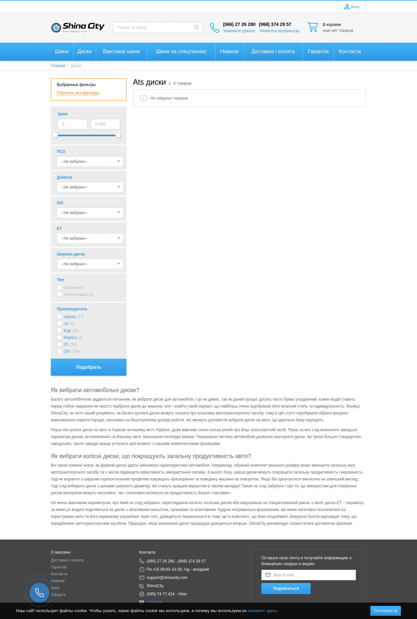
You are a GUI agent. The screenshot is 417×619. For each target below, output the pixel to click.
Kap (67, 330)
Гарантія (58, 567)
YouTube (154, 602)
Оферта (58, 594)
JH (66, 323)
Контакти (59, 574)
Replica (70, 337)
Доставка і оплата (67, 560)
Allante (70, 317)
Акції (55, 588)
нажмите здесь (262, 610)
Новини (58, 581)
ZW (67, 351)
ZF (66, 344)
